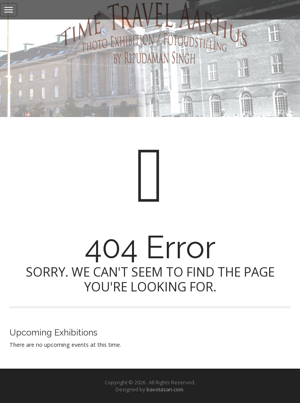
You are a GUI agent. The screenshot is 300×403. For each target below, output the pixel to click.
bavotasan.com (164, 389)
